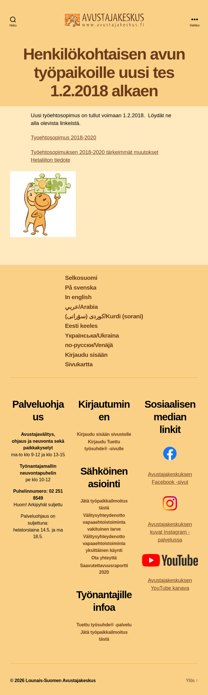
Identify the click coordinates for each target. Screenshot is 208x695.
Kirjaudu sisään (86, 354)
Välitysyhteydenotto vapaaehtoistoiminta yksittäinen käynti (104, 543)
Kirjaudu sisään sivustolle (104, 434)
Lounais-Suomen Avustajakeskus (61, 680)
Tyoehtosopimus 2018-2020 (63, 137)
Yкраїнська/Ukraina (92, 335)
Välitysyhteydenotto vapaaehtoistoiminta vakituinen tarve (104, 522)
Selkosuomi (81, 277)
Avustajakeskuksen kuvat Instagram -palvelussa (170, 532)
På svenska (80, 287)
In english (78, 297)
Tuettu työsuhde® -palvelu (104, 624)
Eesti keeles (81, 325)
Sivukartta (78, 364)
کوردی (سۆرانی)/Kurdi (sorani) (104, 316)
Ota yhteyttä (104, 557)
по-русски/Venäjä (89, 345)
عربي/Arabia (81, 306)
